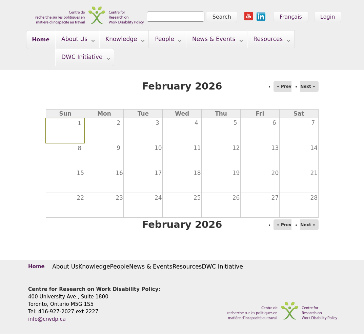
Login (327, 17)
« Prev (284, 86)
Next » (307, 86)
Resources (269, 40)
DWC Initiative (83, 58)
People (165, 40)
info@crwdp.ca (47, 319)
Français (291, 17)
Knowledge (122, 40)
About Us (75, 40)
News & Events (214, 40)
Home (40, 39)
